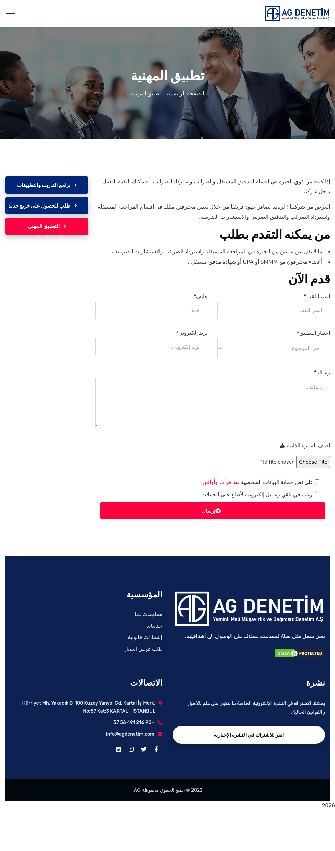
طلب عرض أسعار (143, 649)
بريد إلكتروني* (191, 333)
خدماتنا (154, 626)
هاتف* (200, 296)
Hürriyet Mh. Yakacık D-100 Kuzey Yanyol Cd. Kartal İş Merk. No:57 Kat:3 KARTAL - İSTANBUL (88, 707)
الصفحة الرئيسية (185, 94)
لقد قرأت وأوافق (221, 482)
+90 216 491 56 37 (133, 722)
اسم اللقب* (317, 296)
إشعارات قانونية (145, 637)
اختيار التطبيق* (313, 333)
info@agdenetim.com (130, 734)
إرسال (211, 510)
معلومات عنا (148, 614)
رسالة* (322, 372)
